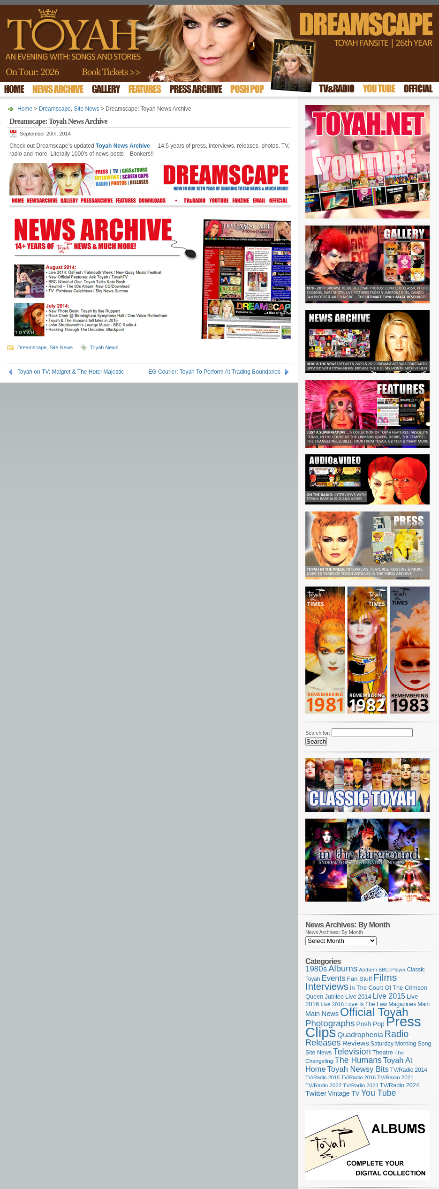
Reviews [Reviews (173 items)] (355, 1043)
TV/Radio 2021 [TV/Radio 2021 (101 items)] (395, 1077)
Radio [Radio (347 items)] (397, 1034)
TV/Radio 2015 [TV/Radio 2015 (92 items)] (322, 1077)
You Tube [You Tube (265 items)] (378, 1093)
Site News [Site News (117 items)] (318, 1052)
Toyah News (104, 347)
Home (24, 108)
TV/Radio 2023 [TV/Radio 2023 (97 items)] (360, 1085)
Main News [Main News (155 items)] (322, 1013)
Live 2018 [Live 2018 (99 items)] (332, 1004)
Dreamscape (55, 108)
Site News (86, 108)
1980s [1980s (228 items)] (316, 968)
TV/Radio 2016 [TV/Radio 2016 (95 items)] (358, 1077)
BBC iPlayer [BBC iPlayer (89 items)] (391, 969)
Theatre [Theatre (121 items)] (382, 1052)
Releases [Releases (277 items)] (323, 1042)
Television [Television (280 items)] (352, 1051)
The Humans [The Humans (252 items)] (357, 1060)
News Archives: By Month (334, 932)
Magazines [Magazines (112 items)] (402, 1004)
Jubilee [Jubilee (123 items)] (334, 996)
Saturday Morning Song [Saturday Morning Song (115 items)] (401, 1043)
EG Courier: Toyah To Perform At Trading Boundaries (214, 372)
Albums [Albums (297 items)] (342, 968)
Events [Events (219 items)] (334, 978)
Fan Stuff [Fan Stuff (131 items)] (359, 978)
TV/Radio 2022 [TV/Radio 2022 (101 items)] (323, 1085)
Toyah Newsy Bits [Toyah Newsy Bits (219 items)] (358, 1069)
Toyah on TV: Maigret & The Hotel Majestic (70, 372)
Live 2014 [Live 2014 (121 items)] (358, 996)
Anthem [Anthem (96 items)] (368, 969)
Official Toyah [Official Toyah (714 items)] (374, 1012)
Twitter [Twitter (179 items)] (315, 1093)
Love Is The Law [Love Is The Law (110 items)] (366, 1004)
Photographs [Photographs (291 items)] (330, 1023)
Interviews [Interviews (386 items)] (326, 986)
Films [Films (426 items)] (385, 977)
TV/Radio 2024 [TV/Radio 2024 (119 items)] (399, 1085)
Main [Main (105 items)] (423, 1004)
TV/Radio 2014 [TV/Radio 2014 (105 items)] (408, 1070)
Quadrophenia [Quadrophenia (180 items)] (360, 1034)
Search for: (317, 733)
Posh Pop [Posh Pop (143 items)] (370, 1024)
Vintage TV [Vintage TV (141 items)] (343, 1093)
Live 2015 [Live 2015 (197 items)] (389, 996)
